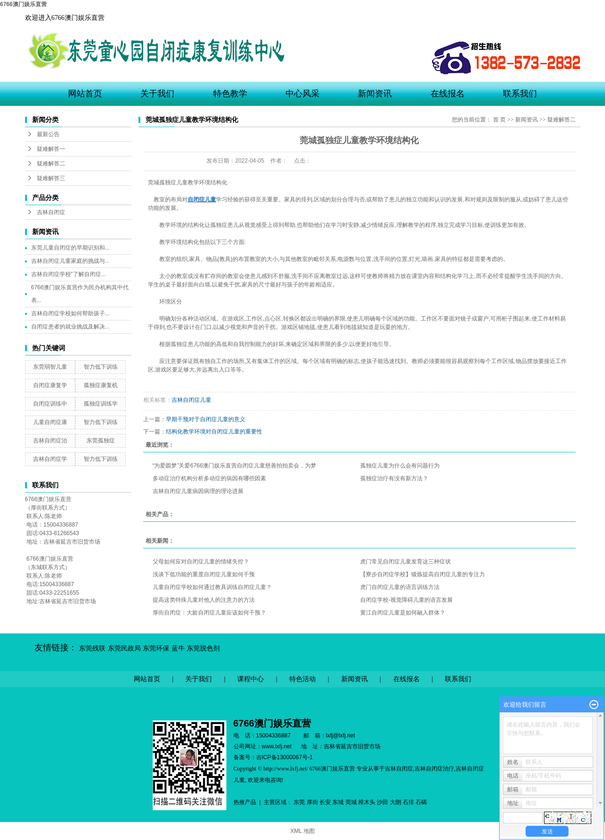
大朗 (395, 802)
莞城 (351, 802)
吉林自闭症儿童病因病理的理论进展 (198, 491)
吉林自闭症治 (50, 440)
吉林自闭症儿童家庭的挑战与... (70, 261)
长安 (325, 802)
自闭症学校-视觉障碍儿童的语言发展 (406, 600)
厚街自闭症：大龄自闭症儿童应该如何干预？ (209, 612)
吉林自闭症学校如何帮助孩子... (70, 313)
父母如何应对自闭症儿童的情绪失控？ (201, 561)
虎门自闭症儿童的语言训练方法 (400, 587)
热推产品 (244, 802)
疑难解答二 (51, 163)
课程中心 (250, 679)
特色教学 (230, 93)
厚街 (312, 802)
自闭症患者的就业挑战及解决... (70, 326)
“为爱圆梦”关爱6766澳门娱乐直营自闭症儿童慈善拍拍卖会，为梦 (235, 465)
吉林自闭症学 (50, 459)
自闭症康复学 (50, 385)
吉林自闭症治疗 (434, 768)
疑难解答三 (51, 178)
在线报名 (448, 93)
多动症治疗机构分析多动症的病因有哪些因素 (209, 478)
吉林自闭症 (51, 212)
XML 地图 (302, 831)
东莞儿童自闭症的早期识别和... (70, 247)
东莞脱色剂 (203, 648)
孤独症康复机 (101, 385)
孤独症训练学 (101, 403)
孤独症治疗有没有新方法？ (394, 478)
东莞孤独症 (100, 440)
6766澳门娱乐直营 (23, 4)
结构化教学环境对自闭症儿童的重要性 (214, 431)
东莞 (299, 802)
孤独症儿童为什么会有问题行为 (400, 465)
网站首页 (85, 93)
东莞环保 (156, 648)
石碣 (421, 802)
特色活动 (302, 679)
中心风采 (302, 93)
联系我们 (520, 93)
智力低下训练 (101, 367)
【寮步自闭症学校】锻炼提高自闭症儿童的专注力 (422, 574)
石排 (408, 802)
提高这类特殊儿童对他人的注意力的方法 (204, 600)
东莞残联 (92, 648)
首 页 (499, 119)
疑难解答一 (51, 149)
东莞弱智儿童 (50, 367)
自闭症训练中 (50, 403)
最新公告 (48, 134)
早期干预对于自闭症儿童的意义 (205, 419)
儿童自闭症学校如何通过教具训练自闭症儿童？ (212, 587)
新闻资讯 (375, 93)
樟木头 (366, 802)
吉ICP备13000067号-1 (284, 757)
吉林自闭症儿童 (191, 400)
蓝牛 (178, 648)
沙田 (382, 802)
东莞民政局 (124, 648)
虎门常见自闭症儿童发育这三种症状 (405, 561)
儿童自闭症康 (50, 422)
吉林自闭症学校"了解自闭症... (68, 274)
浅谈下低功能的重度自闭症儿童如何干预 (204, 574)
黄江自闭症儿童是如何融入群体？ (402, 612)
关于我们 (157, 93)
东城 (338, 802)
